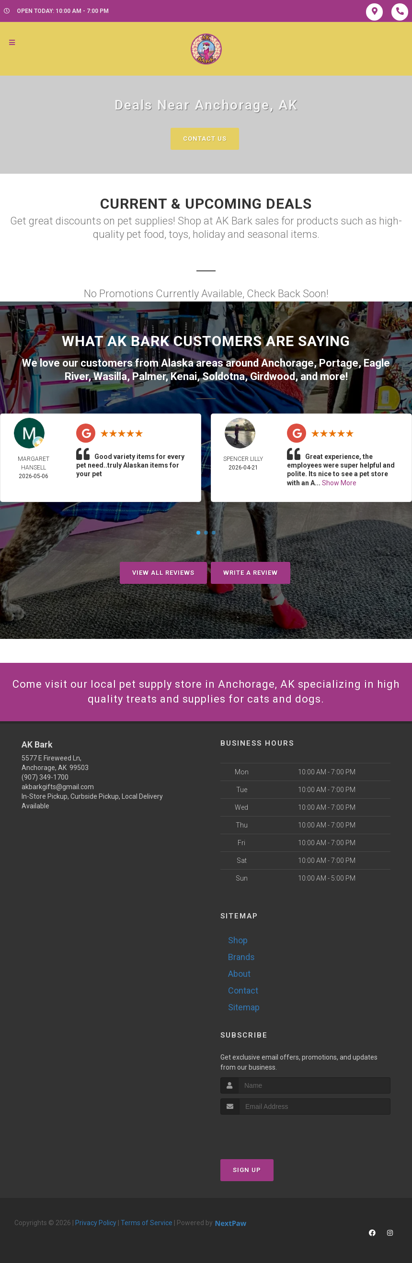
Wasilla (110, 376)
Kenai (184, 376)
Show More (339, 483)
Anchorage (287, 363)
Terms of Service (146, 1223)
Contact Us (205, 138)
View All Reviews (163, 572)
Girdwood (272, 376)
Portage (338, 363)
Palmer (148, 376)
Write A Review (250, 572)
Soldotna (223, 376)
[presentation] (271, 1132)
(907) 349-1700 (45, 777)
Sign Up (247, 1170)
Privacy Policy (95, 1223)
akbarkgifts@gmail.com (58, 787)
